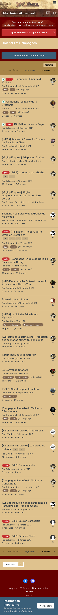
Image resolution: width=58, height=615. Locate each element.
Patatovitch (11, 509)
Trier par (50, 65)
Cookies (29, 591)
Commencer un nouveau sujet (29, 55)
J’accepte (46, 605)
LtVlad (9, 434)
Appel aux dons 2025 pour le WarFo (29, 32)
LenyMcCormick (13, 161)
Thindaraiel (11, 86)
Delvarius (10, 128)
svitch (8, 392)
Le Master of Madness (16, 220)
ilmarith (9, 321)
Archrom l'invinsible (15, 202)
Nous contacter (40, 588)
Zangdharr (11, 288)
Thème (24, 588)
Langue (12, 588)
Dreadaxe (10, 146)
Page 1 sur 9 (31, 70)
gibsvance (11, 303)
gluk (8, 265)
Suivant (45, 70)
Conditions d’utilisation (21, 611)
